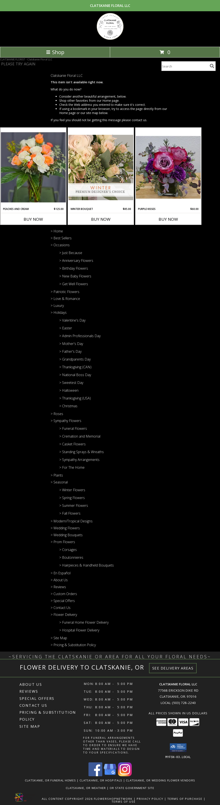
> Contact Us (61, 607)
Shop (55, 52)
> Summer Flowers (73, 505)
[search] (212, 66)
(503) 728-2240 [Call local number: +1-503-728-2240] (184, 702)
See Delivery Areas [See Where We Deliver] (173, 668)
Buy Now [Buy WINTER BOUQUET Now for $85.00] (101, 219)
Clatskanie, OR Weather (86, 788)
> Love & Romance (65, 298)
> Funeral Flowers (73, 428)
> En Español (61, 573)
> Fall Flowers (69, 513)
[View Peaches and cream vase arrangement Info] (33, 167)
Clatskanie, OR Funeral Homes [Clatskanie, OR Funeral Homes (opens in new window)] (50, 780)
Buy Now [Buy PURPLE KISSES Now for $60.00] (168, 219)
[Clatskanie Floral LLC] (110, 40)
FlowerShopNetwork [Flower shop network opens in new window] (113, 798)
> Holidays (59, 312)
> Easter (65, 328)
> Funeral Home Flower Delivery (84, 622)
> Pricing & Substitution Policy (73, 644)
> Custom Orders (64, 593)
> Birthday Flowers (73, 268)
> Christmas (68, 406)
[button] (178, 747)
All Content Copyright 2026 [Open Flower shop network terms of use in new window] (67, 798)
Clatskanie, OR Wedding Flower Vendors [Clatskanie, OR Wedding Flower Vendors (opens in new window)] (160, 780)
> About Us (59, 580)
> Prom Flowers (63, 541)
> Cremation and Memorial (79, 436)
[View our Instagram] (125, 775)
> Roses (57, 413)
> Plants (57, 475)
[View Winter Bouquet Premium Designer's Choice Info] (100, 167)
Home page (110, 100)
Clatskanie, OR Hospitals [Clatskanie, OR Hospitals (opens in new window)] (101, 780)
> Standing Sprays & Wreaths (81, 451)
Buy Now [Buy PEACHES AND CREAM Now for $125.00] (33, 219)
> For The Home (72, 467)
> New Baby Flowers (75, 276)
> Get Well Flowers (73, 284)
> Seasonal (59, 482)
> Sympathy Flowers (66, 420)
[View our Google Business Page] (110, 775)
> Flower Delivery (64, 614)
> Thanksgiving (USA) (75, 398)
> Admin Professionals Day (80, 335)
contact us (139, 120)
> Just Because (70, 252)
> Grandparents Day (75, 359)
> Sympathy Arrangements (79, 459)
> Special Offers (63, 600)
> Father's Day (70, 351)
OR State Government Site (132, 788)
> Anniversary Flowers (76, 260)
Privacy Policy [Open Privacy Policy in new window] (150, 798)
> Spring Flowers (72, 497)
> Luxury (57, 305)
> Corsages (68, 549)
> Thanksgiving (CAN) (75, 367)
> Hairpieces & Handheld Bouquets (86, 565)
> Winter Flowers (72, 490)
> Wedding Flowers (65, 528)
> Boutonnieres (71, 557)
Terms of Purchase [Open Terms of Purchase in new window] (184, 798)
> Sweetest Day (71, 382)
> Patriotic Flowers (65, 291)
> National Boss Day (75, 374)
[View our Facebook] (95, 775)
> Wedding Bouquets (67, 535)
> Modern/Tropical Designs (72, 521)
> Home (57, 231)
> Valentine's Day (72, 320)
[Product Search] (185, 66)
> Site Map (59, 638)
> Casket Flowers (72, 444)
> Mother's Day (71, 343)
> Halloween (69, 390)
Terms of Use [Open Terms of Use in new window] (124, 801)
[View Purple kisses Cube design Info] (168, 167)
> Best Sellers (61, 238)
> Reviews (58, 586)
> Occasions (60, 245)
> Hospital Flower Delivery (79, 630)
